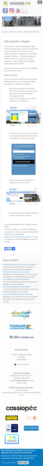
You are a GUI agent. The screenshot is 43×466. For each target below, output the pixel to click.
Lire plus (6, 301)
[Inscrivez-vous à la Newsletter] (24, 10)
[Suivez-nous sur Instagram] (12, 10)
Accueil (4, 32)
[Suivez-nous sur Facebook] (5, 10)
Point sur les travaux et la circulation (16, 272)
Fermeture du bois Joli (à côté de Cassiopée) (19, 264)
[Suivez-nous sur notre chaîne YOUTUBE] (18, 10)
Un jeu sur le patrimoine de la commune (17, 294)
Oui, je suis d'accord (9, 464)
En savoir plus (29, 459)
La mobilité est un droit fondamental (16, 279)
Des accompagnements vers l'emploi (16, 287)
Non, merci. (23, 464)
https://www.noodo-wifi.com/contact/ (18, 237)
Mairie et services (15, 32)
